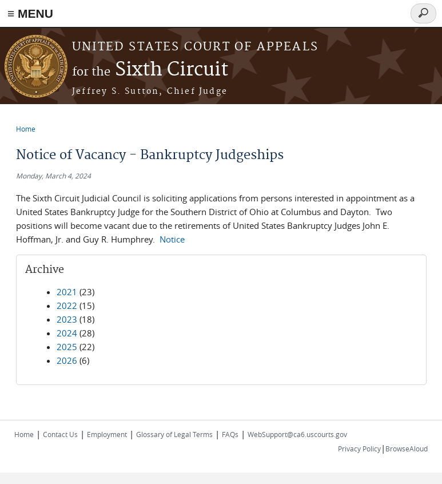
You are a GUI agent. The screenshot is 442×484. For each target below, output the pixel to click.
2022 (67, 305)
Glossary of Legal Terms (174, 434)
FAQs (230, 434)
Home (25, 128)
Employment (107, 434)
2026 (67, 360)
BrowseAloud (406, 448)
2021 (67, 291)
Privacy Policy (359, 448)
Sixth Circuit (150, 70)
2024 (67, 333)
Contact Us (60, 434)
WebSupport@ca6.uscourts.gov (297, 434)
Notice (172, 239)
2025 (67, 346)
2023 (67, 319)
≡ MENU (30, 13)
